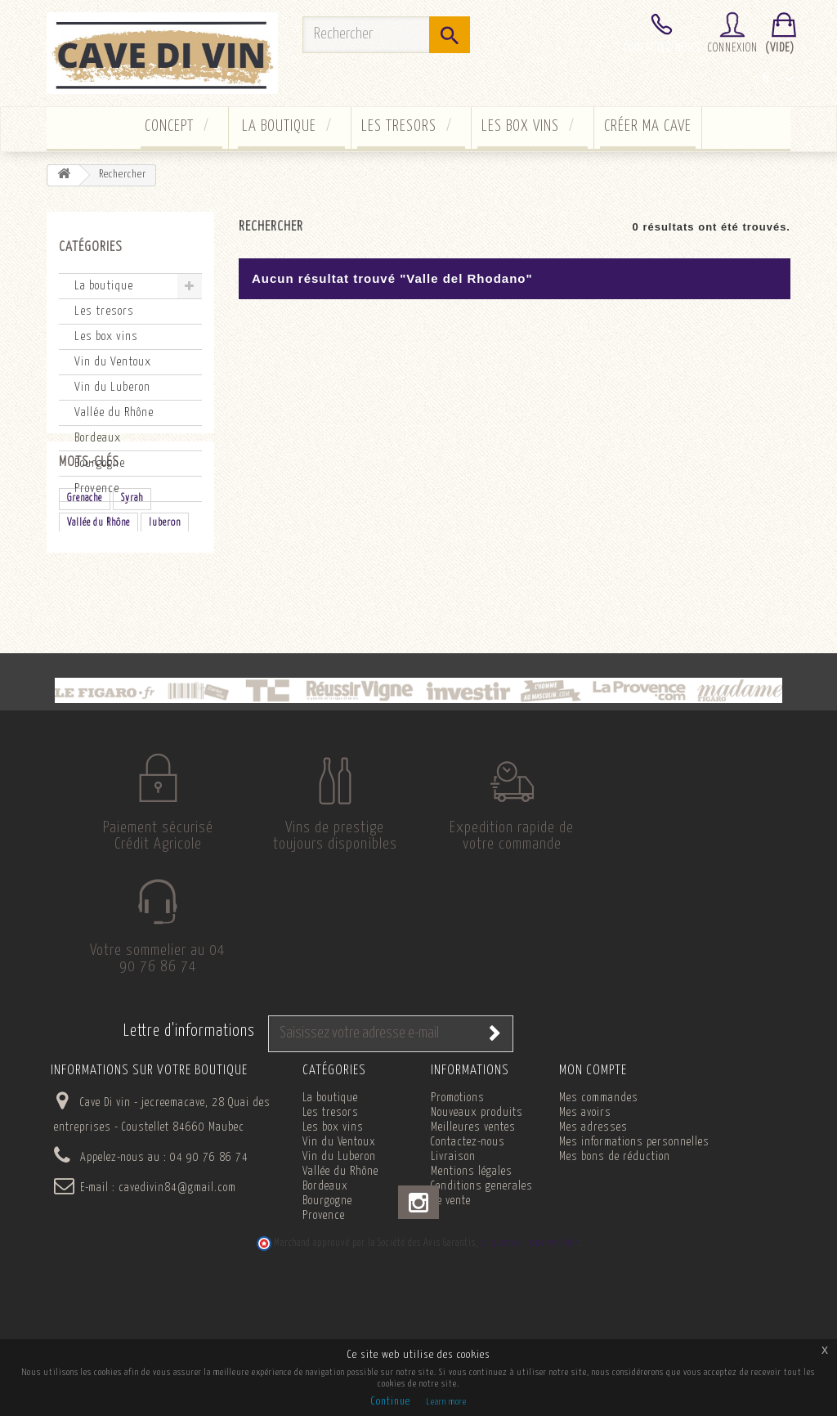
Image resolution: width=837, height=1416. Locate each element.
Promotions (458, 1205)
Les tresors (398, 126)
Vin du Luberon (112, 387)
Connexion (733, 48)
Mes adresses (593, 1234)
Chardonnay (90, 684)
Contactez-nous (662, 48)
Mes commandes (598, 1205)
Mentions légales (471, 1278)
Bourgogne (99, 463)
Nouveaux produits (477, 1220)
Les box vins (520, 126)
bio (116, 635)
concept (169, 126)
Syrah (132, 586)
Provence (96, 488)
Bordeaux (97, 438)
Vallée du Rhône (114, 412)
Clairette (124, 660)
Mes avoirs (585, 1220)
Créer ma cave (648, 126)
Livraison (453, 1264)
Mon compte (593, 1178)
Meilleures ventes (473, 1234)
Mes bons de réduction (614, 1264)
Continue (390, 1401)
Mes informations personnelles (634, 1249)
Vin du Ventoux (112, 362)
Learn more (447, 1401)
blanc (77, 660)
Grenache (84, 586)
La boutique (279, 126)
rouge (79, 635)
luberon (165, 611)
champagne (163, 635)
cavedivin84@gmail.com (177, 1295)
